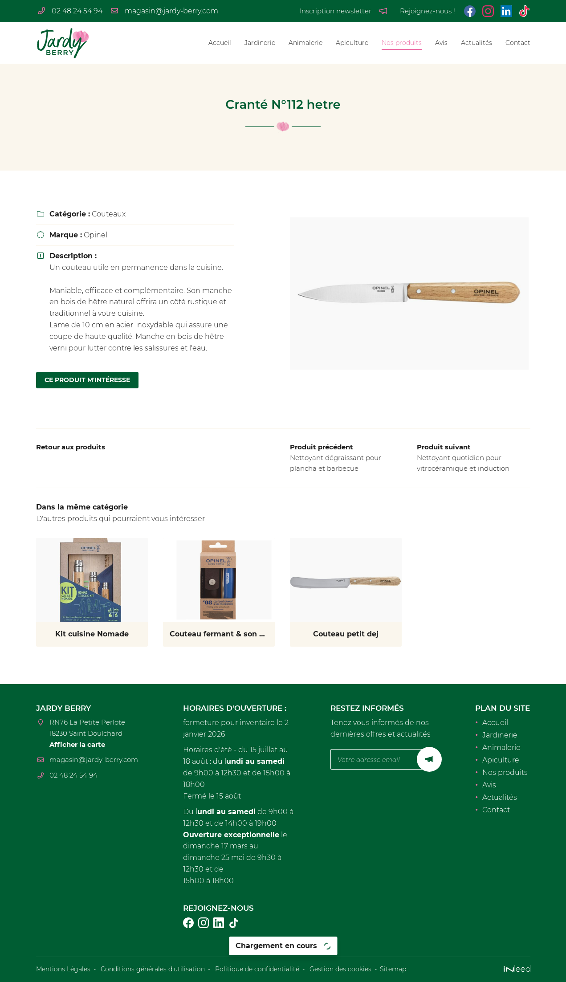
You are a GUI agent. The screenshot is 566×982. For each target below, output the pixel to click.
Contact (517, 43)
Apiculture (352, 43)
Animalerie (305, 43)
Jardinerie (259, 43)
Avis (441, 43)
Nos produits (402, 43)
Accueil (219, 43)
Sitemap (393, 969)
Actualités (476, 43)
